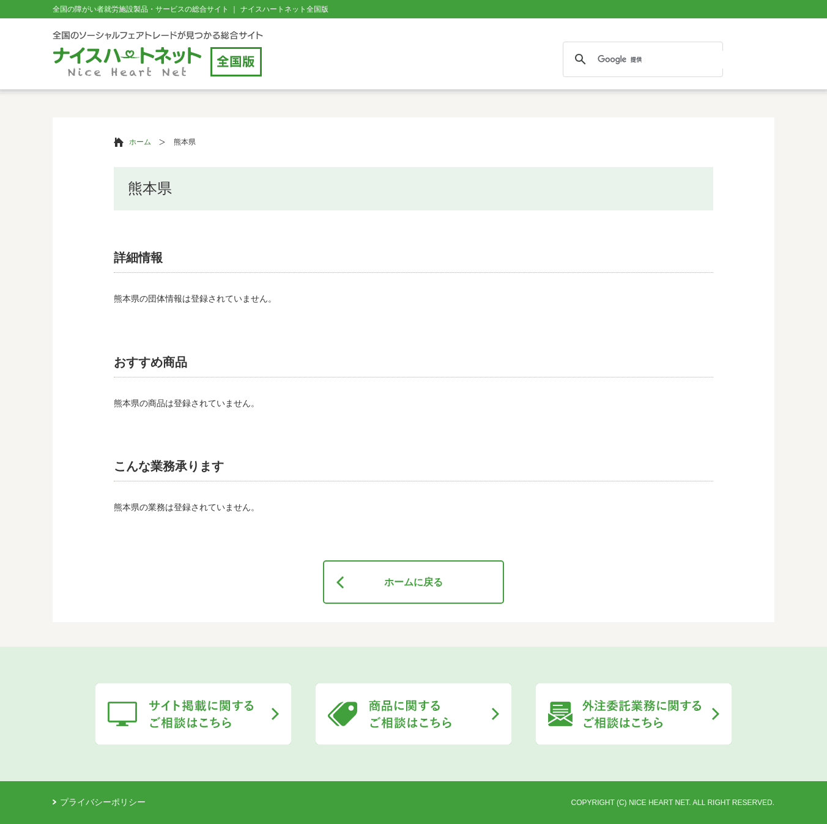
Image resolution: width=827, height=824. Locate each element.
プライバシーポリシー (103, 802)
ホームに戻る (413, 582)
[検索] (677, 60)
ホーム (140, 142)
